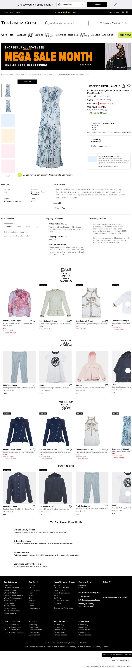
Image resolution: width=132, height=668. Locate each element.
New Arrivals (49, 35)
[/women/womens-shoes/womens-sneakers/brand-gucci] (31, 630)
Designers (73, 35)
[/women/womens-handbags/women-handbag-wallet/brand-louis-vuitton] (6, 630)
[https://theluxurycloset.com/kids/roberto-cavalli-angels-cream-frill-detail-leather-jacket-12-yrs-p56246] (55, 307)
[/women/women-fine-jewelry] (16, 595)
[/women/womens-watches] (16, 588)
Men (12, 35)
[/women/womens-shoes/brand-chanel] (80, 627)
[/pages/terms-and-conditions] (66, 593)
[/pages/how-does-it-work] (66, 588)
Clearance (60, 35)
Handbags (21, 35)
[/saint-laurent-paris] (41, 608)
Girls (17, 74)
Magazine (95, 35)
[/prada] (41, 603)
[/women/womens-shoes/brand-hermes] (56, 627)
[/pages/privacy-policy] (66, 590)
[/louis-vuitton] (41, 590)
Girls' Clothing (26, 74)
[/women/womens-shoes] (16, 590)
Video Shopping (84, 35)
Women (4, 35)
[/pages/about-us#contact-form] (90, 585)
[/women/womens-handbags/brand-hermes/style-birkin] (56, 630)
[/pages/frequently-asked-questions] (66, 595)
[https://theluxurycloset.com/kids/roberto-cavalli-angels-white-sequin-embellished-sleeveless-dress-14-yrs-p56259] (92, 307)
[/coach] (41, 606)
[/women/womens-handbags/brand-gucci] (31, 625)
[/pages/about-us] (66, 585)
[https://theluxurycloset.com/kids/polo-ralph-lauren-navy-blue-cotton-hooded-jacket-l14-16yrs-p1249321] (55, 492)
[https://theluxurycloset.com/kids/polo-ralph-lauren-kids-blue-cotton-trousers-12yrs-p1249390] (19, 371)
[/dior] (41, 598)
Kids (11, 74)
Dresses (36, 74)
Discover (4, 74)
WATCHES (39, 35)
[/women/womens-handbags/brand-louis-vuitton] (6, 625)
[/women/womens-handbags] (16, 585)
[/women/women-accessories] (16, 598)
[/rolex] (41, 588)
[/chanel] (41, 585)
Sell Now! (125, 35)
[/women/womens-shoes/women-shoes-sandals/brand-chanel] (80, 635)
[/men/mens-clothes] (16, 608)
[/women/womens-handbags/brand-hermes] (56, 625)
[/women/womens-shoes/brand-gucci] (31, 627)
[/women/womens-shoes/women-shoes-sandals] (56, 635)
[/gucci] (41, 595)
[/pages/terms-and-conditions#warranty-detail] (66, 603)
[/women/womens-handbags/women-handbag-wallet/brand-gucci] (31, 632)
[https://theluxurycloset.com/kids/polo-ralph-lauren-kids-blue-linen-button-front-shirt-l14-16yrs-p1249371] (19, 492)
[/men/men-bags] (16, 603)
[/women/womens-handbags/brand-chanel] (80, 625)
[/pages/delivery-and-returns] (66, 601)
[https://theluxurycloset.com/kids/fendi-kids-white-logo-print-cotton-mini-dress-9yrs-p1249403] (55, 371)
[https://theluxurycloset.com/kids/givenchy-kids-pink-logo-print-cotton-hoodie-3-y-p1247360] (92, 371)
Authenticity (108, 35)
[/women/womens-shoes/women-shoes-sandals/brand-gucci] (31, 635)
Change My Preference (63, 608)
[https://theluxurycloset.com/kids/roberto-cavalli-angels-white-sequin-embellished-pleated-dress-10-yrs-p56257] (92, 436)
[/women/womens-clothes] (16, 593)
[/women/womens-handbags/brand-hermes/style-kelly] (56, 632)
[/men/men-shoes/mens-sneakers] (16, 613)
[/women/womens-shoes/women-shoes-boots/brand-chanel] (80, 632)
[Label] (68, 23)
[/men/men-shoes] (16, 606)
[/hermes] (41, 593)
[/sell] (66, 598)
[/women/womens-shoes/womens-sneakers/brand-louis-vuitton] (6, 632)
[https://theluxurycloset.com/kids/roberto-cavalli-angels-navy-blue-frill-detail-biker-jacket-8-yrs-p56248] (55, 436)
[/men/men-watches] (16, 601)
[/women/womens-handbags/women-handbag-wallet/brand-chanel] (80, 630)
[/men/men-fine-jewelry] (16, 611)
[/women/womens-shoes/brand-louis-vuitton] (6, 627)
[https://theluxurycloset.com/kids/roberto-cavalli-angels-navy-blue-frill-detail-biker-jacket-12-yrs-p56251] (19, 436)
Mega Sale (30, 35)
